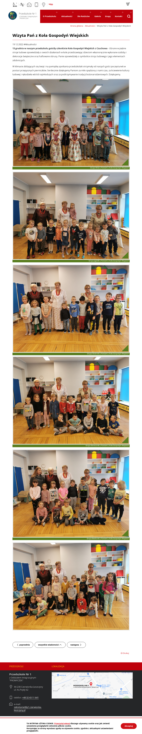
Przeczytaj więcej (62, 723)
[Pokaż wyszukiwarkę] (129, 16)
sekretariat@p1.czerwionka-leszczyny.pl (28, 709)
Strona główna (76, 26)
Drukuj (125, 653)
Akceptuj (129, 726)
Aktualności (90, 26)
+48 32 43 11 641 (30, 697)
